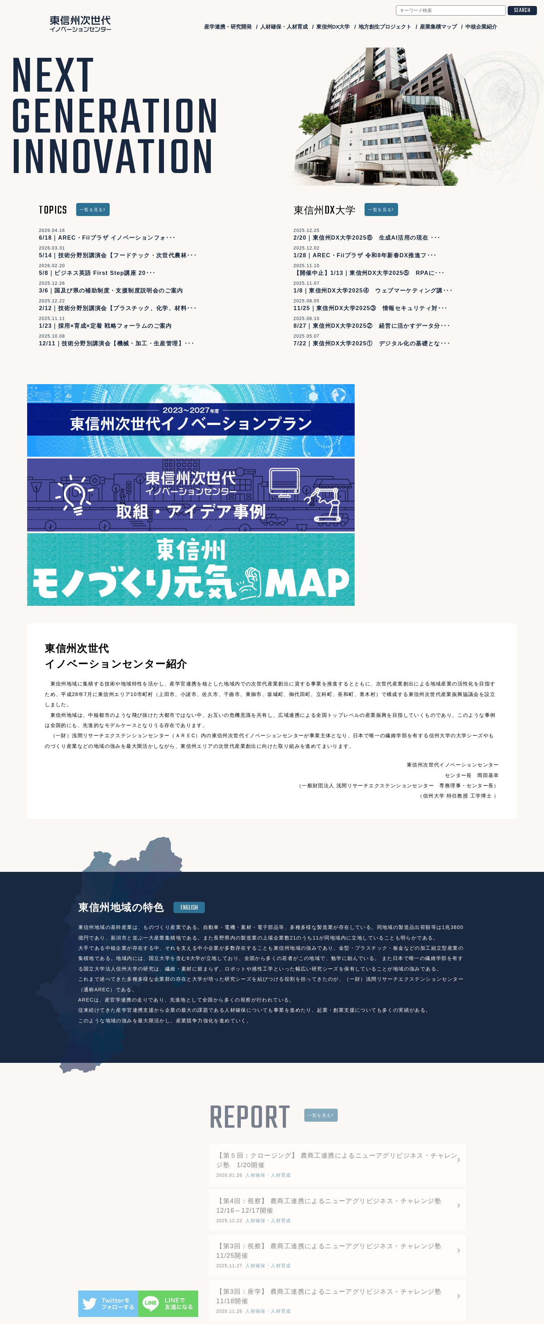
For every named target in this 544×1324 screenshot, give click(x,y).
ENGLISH (189, 719)
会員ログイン (441, 1296)
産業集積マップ (438, 27)
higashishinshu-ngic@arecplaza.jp (282, 1282)
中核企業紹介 (481, 27)
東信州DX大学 (333, 27)
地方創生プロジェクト (385, 27)
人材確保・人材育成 (284, 27)
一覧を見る (91, 209)
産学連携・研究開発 (228, 27)
